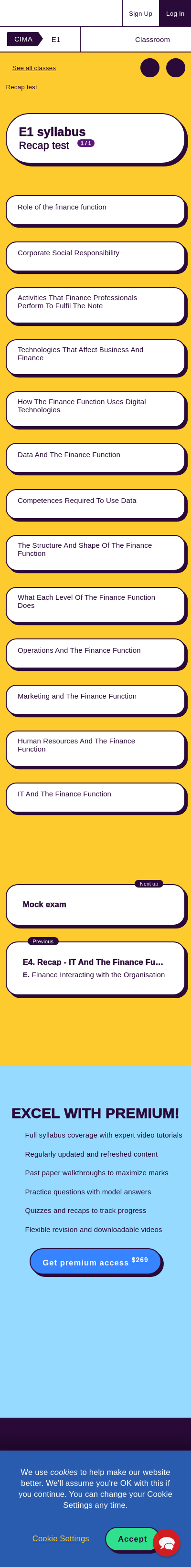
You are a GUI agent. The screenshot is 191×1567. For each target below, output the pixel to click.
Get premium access (95, 1261)
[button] (166, 1542)
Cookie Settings (60, 1538)
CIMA (23, 39)
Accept (133, 1539)
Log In (175, 13)
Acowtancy (45, 13)
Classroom (152, 39)
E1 (56, 39)
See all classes (34, 68)
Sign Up (140, 13)
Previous (149, 67)
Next (175, 67)
